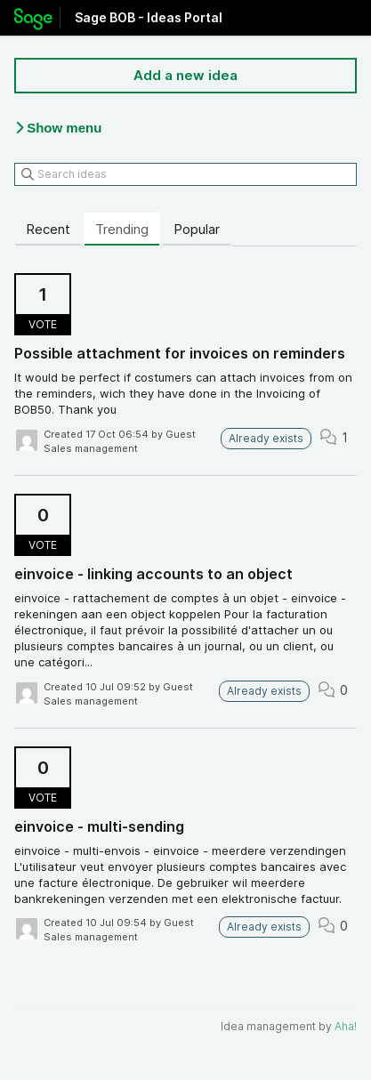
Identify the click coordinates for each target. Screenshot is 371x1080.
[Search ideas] (185, 174)
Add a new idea (185, 75)
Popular (196, 229)
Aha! (346, 1026)
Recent (48, 229)
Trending (122, 229)
